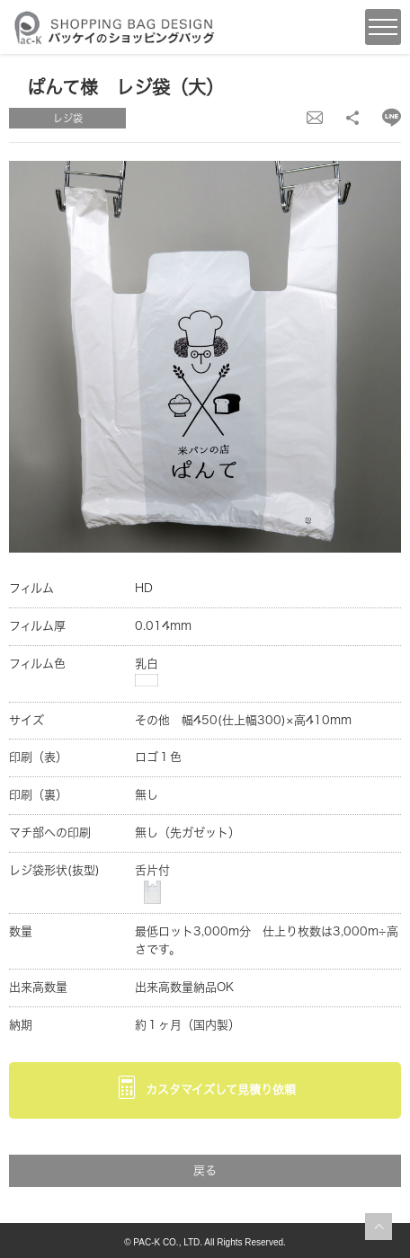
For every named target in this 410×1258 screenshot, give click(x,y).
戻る (205, 1170)
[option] (205, 357)
